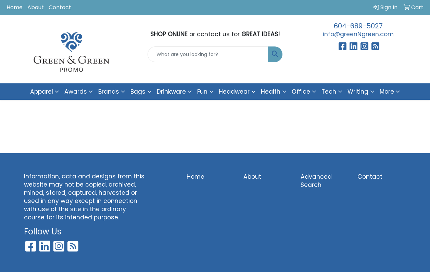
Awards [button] (75, 91)
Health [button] (270, 91)
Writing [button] (357, 91)
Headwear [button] (234, 91)
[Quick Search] (208, 54)
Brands (108, 91)
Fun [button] (202, 91)
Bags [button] (138, 91)
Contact (60, 7)
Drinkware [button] (171, 91)
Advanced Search (316, 181)
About (35, 7)
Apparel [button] (41, 91)
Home (15, 7)
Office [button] (301, 91)
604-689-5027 (358, 26)
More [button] (387, 91)
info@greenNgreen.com (358, 34)
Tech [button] (328, 91)
